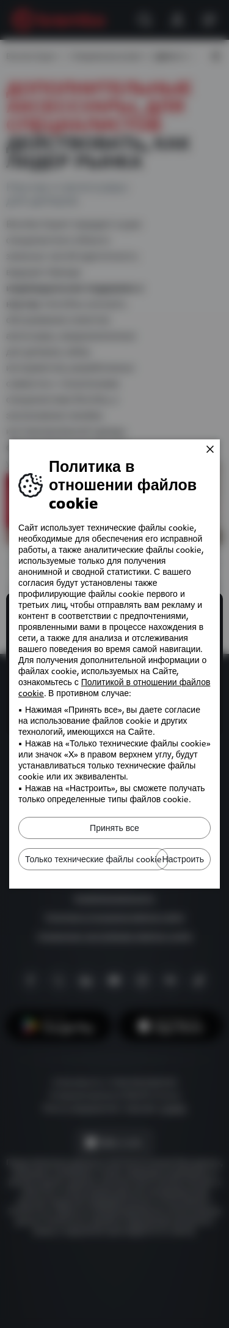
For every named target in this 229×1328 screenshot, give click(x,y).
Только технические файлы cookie (93, 859)
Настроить (183, 859)
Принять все (114, 828)
